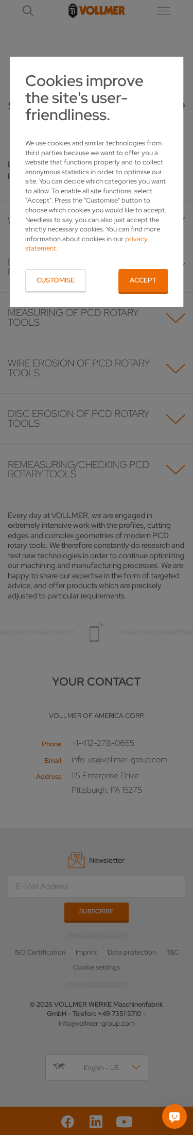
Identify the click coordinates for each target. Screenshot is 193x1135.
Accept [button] (143, 280)
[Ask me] (174, 1116)
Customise (56, 280)
